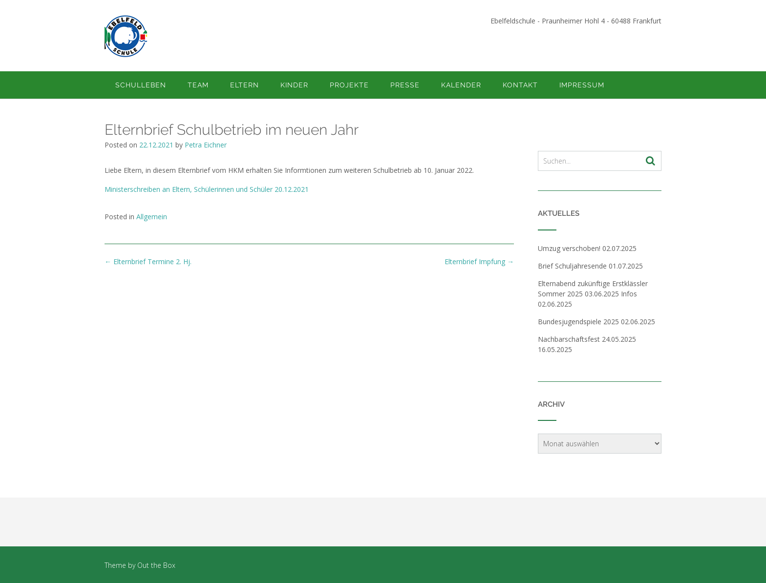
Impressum (581, 85)
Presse (405, 85)
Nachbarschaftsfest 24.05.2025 (587, 339)
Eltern (244, 85)
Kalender (461, 85)
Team (198, 85)
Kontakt (520, 85)
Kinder (294, 85)
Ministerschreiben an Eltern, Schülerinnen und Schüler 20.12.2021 (207, 189)
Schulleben (140, 85)
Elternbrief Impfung (479, 261)
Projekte (349, 85)
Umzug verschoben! (569, 248)
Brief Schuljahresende (572, 266)
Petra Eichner (206, 144)
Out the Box (156, 565)
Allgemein (151, 216)
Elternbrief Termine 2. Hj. (148, 261)
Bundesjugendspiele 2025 (578, 321)
